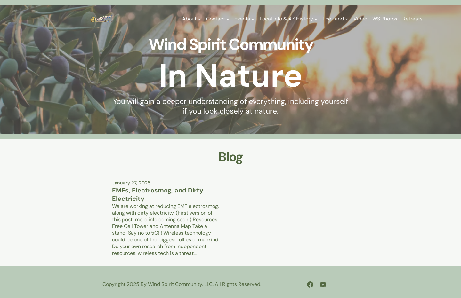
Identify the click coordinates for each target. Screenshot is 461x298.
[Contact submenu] (228, 18)
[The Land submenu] (346, 18)
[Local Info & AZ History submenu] (316, 18)
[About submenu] (199, 18)
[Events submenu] (253, 18)
